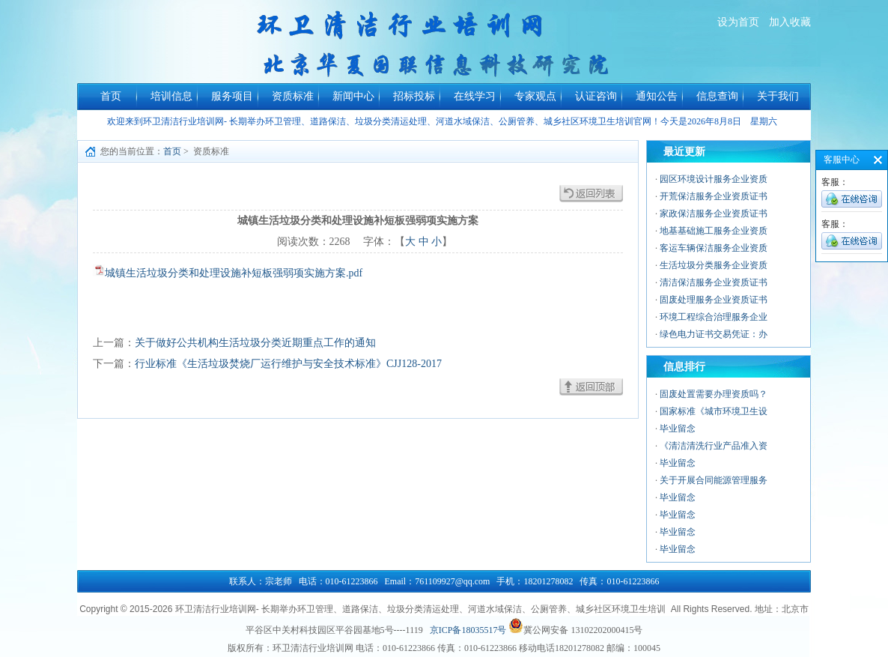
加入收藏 (790, 22)
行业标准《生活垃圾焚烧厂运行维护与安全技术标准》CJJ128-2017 (288, 363)
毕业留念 (678, 428)
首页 (110, 96)
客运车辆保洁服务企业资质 (713, 248)
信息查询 (717, 96)
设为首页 (738, 22)
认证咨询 (596, 96)
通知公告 (657, 96)
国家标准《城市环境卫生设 (713, 411)
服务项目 (232, 96)
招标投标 (414, 96)
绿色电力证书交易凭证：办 (713, 334)
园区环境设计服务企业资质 (713, 179)
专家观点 (535, 96)
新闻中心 (353, 96)
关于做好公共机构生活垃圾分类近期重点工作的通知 (255, 342)
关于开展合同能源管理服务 (713, 480)
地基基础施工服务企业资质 (713, 230)
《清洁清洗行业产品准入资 (713, 445)
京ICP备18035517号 (468, 630)
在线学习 (475, 96)
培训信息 (171, 96)
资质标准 (293, 96)
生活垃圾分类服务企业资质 (713, 265)
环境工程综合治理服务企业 (713, 317)
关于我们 (778, 96)
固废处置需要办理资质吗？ (713, 394)
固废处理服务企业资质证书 (713, 299)
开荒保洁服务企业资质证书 (713, 196)
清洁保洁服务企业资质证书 (713, 282)
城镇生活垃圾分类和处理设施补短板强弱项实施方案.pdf (233, 273)
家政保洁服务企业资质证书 (713, 213)
